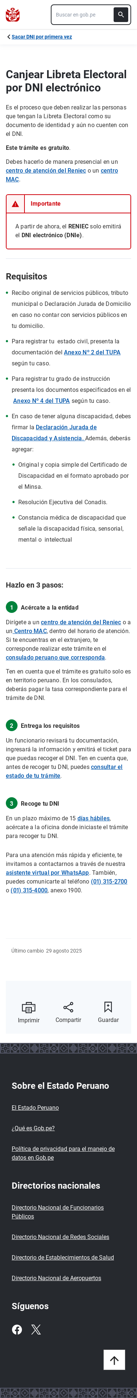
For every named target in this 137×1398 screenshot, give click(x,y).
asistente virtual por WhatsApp (47, 872)
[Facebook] (17, 1330)
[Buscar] (121, 14)
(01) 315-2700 (109, 881)
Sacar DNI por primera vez (42, 37)
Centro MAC (29, 631)
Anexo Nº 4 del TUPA (41, 400)
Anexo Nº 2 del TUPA (92, 352)
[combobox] (91, 14)
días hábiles (93, 818)
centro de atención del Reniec (46, 170)
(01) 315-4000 (29, 890)
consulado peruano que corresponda (55, 657)
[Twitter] (36, 1330)
